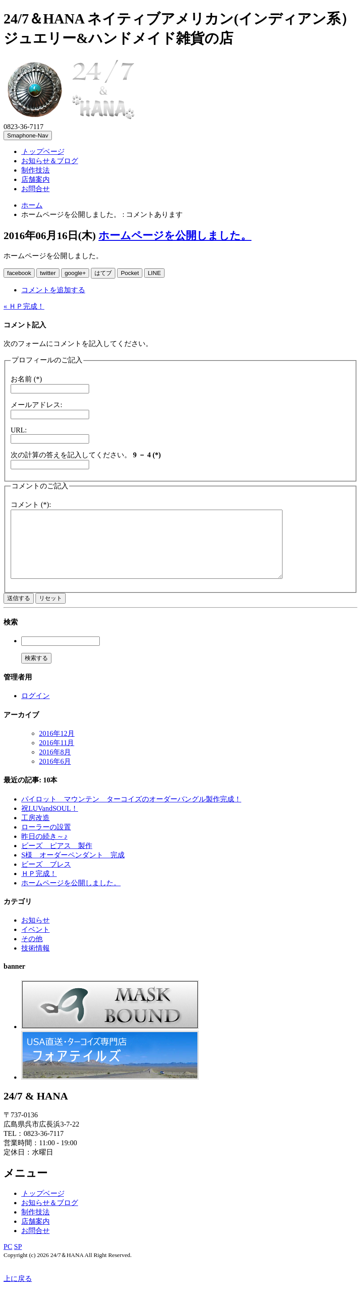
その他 (32, 952)
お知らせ (35, 933)
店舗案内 (35, 179)
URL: (19, 430)
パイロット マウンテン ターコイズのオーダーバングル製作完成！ (131, 812)
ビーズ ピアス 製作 (56, 859)
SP (18, 1260)
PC (8, 1260)
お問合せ (35, 188)
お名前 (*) (26, 379)
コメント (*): (31, 504)
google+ (75, 273)
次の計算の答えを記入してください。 (86, 455)
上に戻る (18, 1292)
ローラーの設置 (46, 840)
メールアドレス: (36, 404)
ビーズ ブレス (46, 877)
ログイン (35, 709)
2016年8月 (55, 765)
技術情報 (35, 961)
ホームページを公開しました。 (174, 235)
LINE (154, 273)
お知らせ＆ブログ (49, 161)
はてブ (103, 273)
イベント (35, 943)
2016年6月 (55, 774)
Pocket (130, 273)
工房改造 (35, 831)
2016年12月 (57, 746)
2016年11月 (56, 756)
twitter (48, 273)
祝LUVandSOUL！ (49, 821)
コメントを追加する (53, 290)
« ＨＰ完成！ (24, 306)
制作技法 (35, 170)
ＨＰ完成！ (39, 887)
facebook (19, 273)
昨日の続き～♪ (44, 849)
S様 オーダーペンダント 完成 (73, 868)
